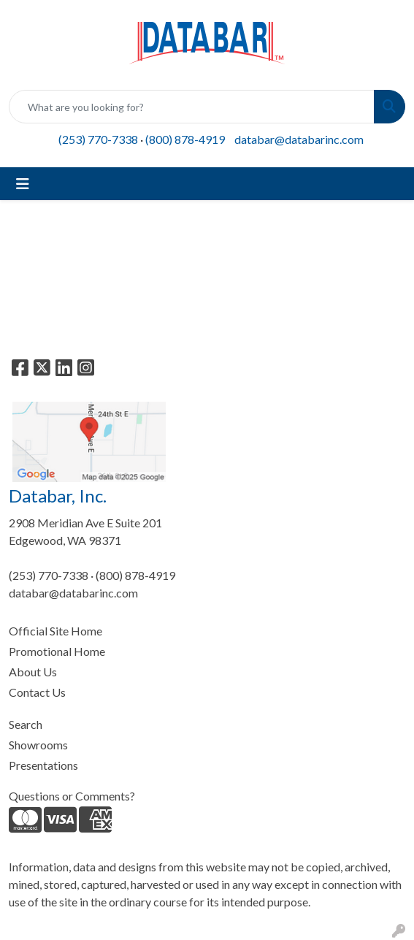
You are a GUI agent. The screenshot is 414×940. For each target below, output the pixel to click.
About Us (33, 672)
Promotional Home (57, 651)
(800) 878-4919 (185, 139)
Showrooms (38, 745)
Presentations (43, 765)
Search (25, 724)
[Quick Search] (192, 106)
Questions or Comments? (72, 796)
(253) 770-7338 (98, 139)
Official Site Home (55, 631)
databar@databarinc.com (299, 139)
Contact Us (37, 692)
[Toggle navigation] (22, 183)
